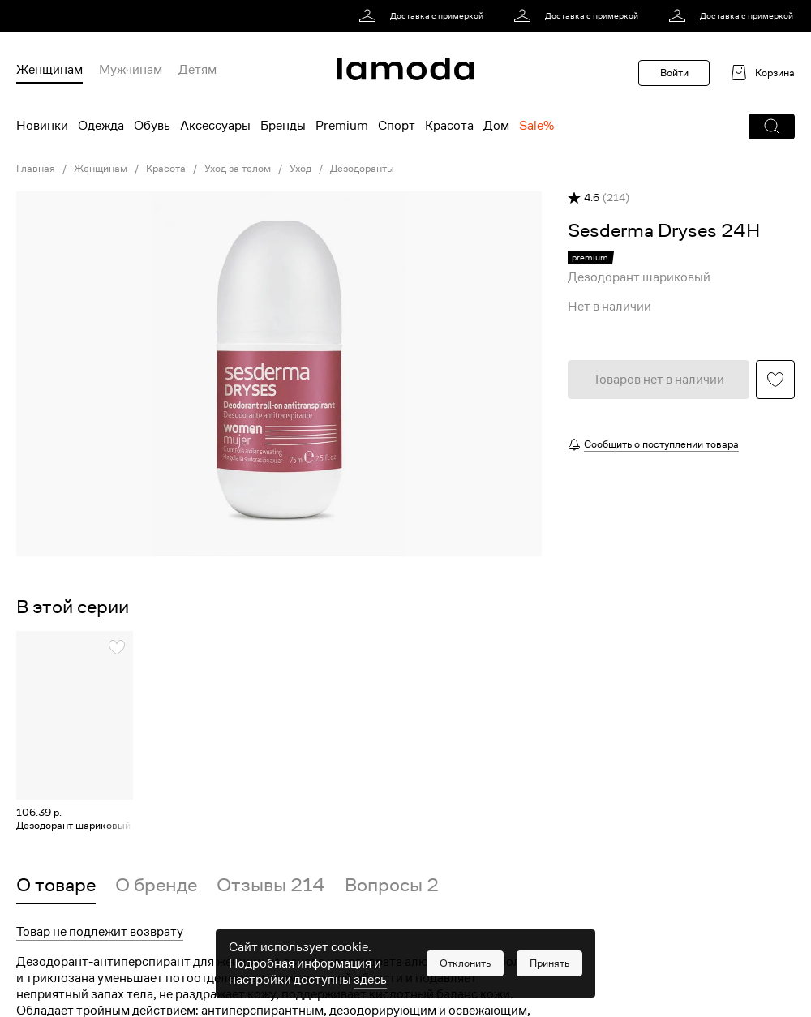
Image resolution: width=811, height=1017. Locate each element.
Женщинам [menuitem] (49, 70)
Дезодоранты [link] (362, 168)
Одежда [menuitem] (101, 126)
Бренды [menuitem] (283, 126)
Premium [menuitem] (341, 126)
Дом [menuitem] (496, 126)
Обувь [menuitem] (152, 126)
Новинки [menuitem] (42, 126)
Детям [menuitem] (197, 70)
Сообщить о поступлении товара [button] (661, 444)
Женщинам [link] (100, 168)
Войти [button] (674, 72)
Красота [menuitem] (449, 126)
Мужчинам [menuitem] (130, 70)
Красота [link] (166, 168)
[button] (772, 126)
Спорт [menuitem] (396, 126)
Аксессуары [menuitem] (215, 126)
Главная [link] (35, 168)
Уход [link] (300, 168)
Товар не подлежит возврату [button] (99, 932)
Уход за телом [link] (237, 168)
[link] (423, 16)
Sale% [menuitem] (536, 126)
